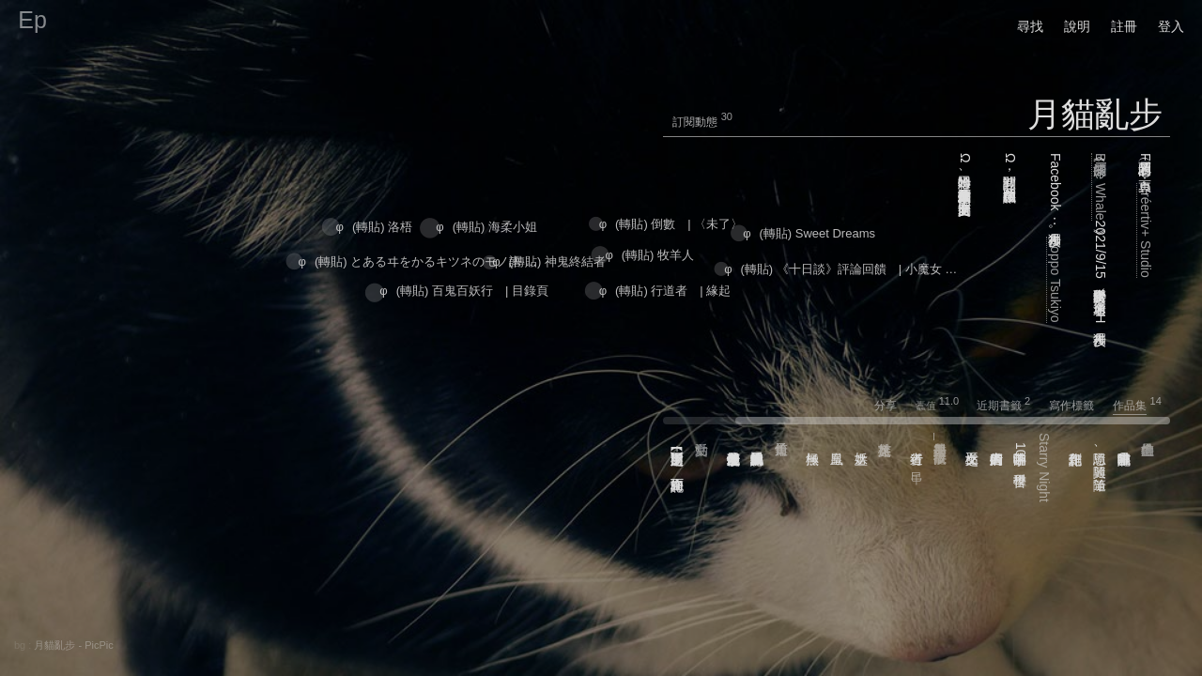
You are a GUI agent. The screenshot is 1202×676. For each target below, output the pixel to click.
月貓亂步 (1095, 114)
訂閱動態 (694, 122)
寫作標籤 (1079, 405)
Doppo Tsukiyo (1055, 280)
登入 (1171, 26)
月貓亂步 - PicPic (73, 645)
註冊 (1124, 26)
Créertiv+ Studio (1145, 230)
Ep (32, 20)
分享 (893, 405)
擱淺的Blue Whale (1100, 187)
